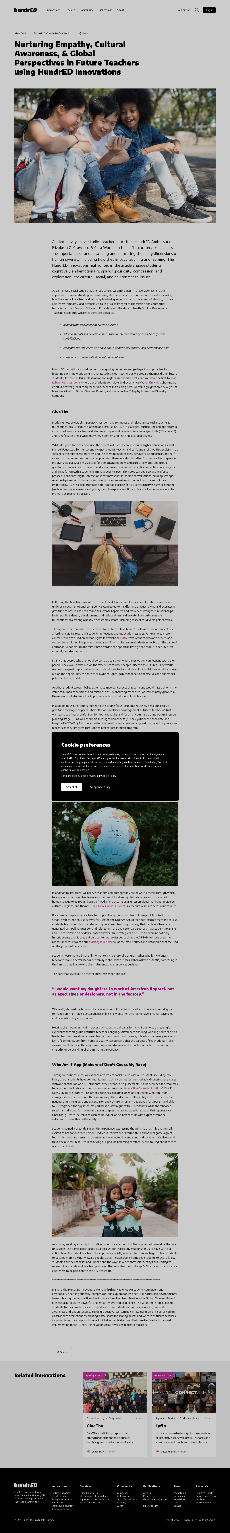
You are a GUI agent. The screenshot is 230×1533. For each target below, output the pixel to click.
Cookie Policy (108, 775)
